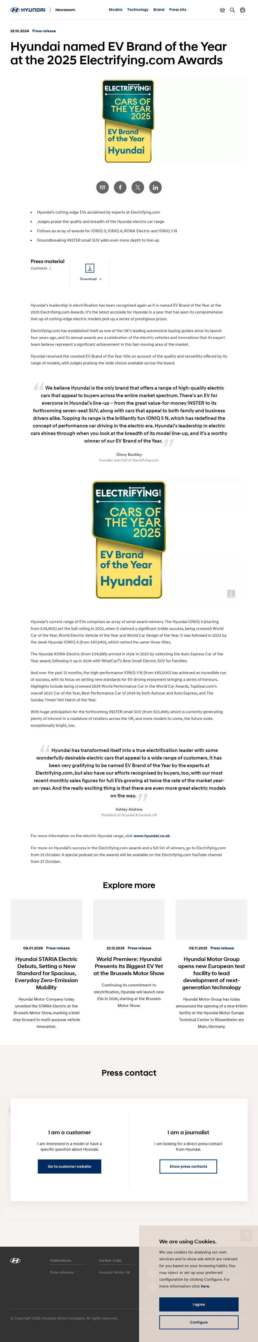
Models (115, 9)
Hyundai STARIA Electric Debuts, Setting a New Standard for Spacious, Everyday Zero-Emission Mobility (46, 973)
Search (233, 10)
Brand (158, 9)
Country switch (243, 10)
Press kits (177, 9)
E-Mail (102, 187)
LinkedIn (155, 187)
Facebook (120, 187)
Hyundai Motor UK (114, 1272)
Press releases (62, 1272)
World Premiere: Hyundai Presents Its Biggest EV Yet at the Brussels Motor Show (128, 966)
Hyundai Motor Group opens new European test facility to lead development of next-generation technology (211, 973)
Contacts (39, 268)
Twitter (138, 187)
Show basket (222, 10)
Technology (137, 9)
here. (205, 1286)
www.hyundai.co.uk (152, 835)
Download (231, 593)
